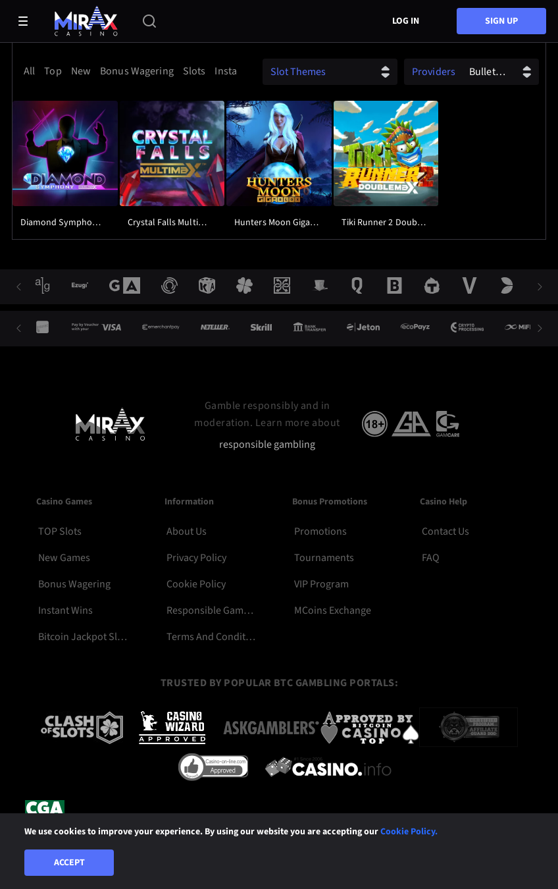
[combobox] (127, 71)
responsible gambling (267, 445)
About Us (186, 531)
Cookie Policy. (409, 831)
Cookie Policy (196, 584)
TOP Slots (60, 531)
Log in (405, 21)
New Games (64, 558)
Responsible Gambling (210, 610)
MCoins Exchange (332, 610)
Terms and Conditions (210, 637)
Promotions (320, 531)
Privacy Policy (196, 558)
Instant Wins (65, 610)
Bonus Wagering (74, 584)
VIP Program (321, 584)
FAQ (431, 558)
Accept (69, 862)
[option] (31, 71)
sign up (501, 21)
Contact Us (445, 531)
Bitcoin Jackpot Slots (82, 637)
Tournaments (324, 558)
